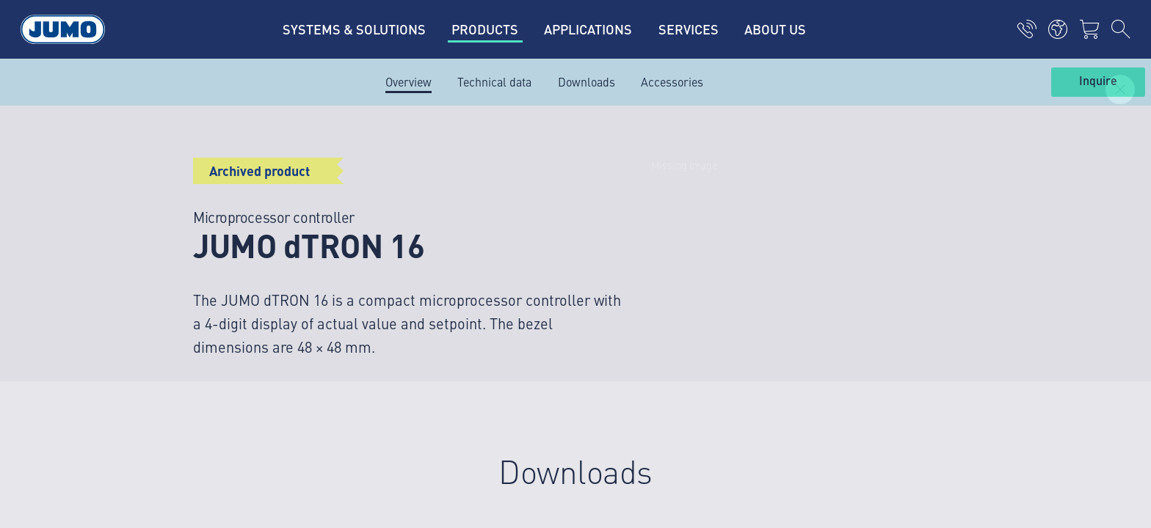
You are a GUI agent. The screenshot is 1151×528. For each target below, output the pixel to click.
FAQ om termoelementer (439, 241)
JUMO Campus (414, 213)
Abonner (949, 263)
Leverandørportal (420, 184)
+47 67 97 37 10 (226, 256)
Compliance (189, 457)
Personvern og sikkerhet (221, 400)
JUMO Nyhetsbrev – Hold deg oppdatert (698, 240)
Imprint (178, 371)
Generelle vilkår (199, 428)
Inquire (1098, 81)
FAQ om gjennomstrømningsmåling (467, 270)
